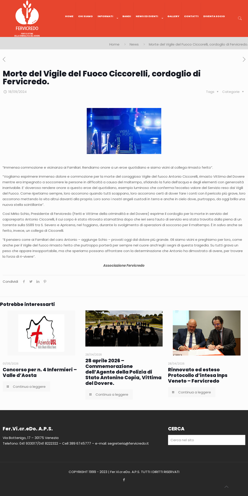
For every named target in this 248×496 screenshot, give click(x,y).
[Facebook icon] (124, 479)
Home (114, 44)
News (134, 44)
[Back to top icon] (226, 486)
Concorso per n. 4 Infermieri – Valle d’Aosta (40, 372)
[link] (107, 34)
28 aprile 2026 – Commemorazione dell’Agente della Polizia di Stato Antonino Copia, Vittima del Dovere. (123, 371)
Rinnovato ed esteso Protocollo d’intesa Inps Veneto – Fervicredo (197, 375)
